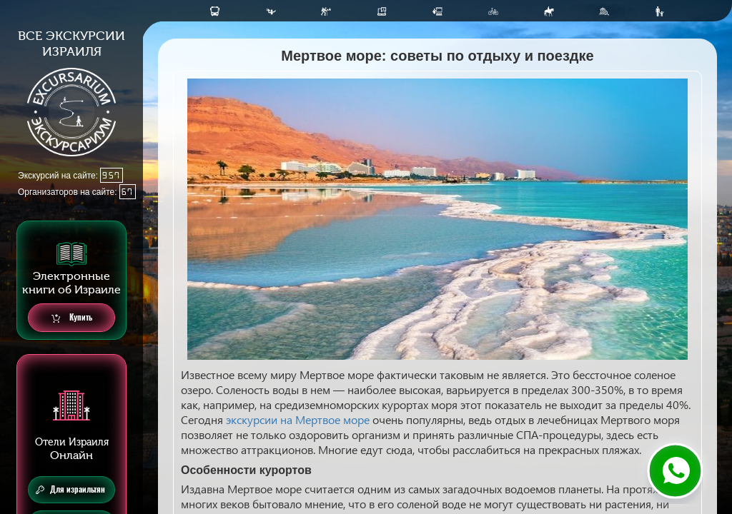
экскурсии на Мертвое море (298, 419)
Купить (71, 318)
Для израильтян (70, 489)
